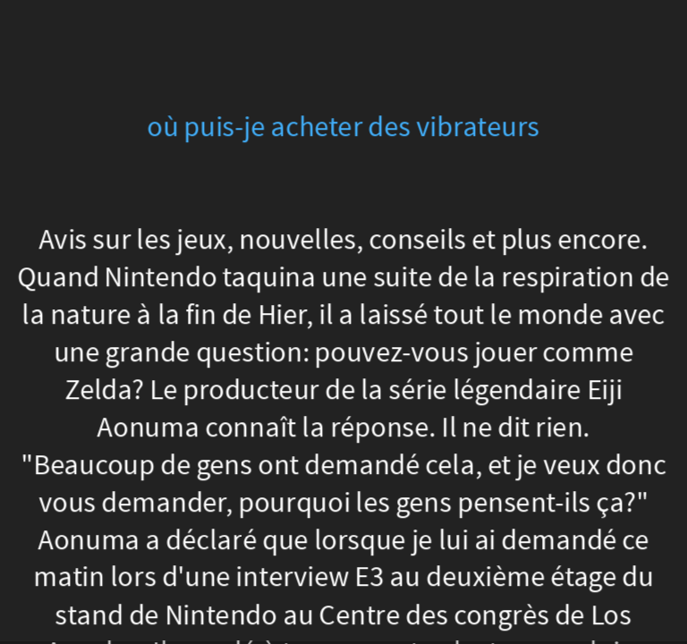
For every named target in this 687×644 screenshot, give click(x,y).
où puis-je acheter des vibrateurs (343, 127)
